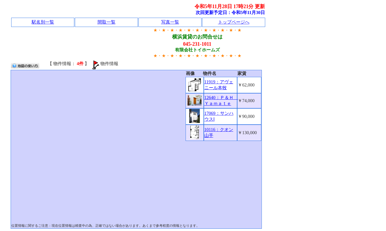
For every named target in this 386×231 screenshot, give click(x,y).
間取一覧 (106, 22)
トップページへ (233, 22)
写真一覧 (170, 22)
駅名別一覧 (43, 22)
